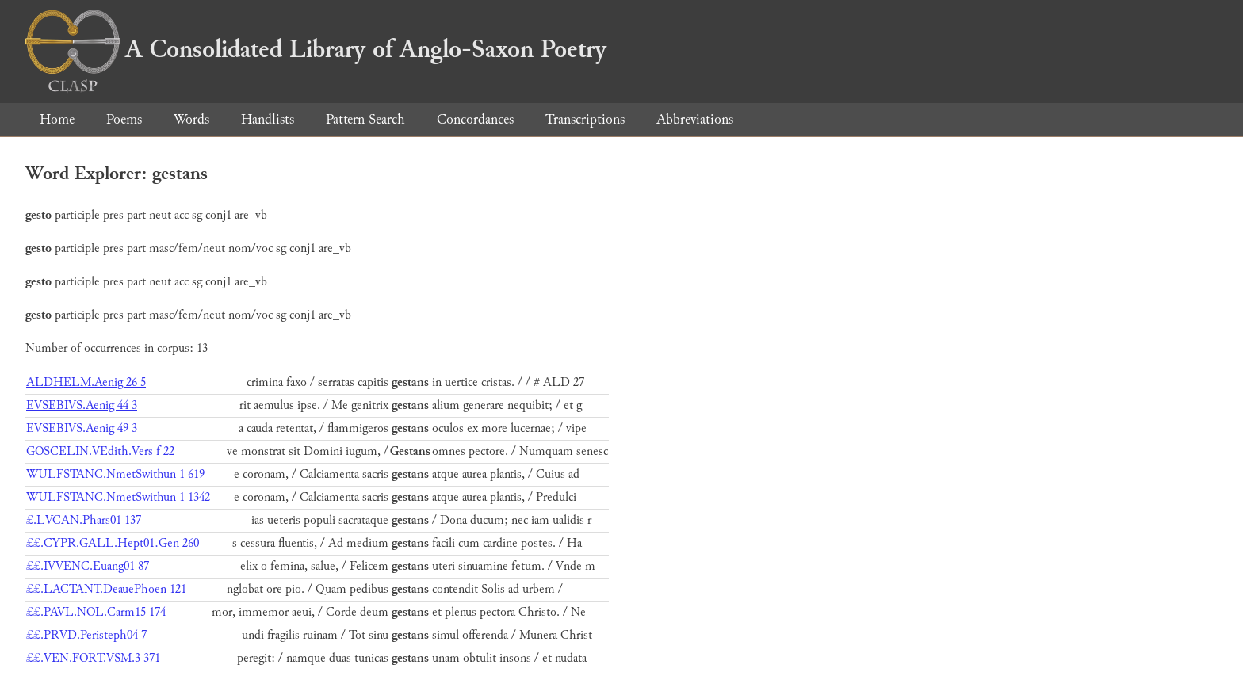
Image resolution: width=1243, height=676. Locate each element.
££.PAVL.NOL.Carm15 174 (96, 612)
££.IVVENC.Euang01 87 (87, 566)
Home (57, 119)
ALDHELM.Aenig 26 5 (86, 382)
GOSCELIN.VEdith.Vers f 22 (100, 451)
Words (191, 119)
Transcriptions (585, 119)
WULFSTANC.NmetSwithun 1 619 (115, 474)
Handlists (267, 119)
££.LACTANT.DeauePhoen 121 (106, 589)
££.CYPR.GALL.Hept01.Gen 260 (112, 543)
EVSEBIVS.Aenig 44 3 (81, 405)
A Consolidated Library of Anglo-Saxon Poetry (315, 49)
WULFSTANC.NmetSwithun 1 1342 (118, 497)
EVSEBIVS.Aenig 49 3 (81, 428)
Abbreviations (694, 119)
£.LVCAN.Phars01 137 (83, 520)
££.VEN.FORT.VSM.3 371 (93, 658)
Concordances (475, 119)
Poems (124, 119)
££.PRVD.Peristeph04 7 (86, 635)
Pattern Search (365, 119)
